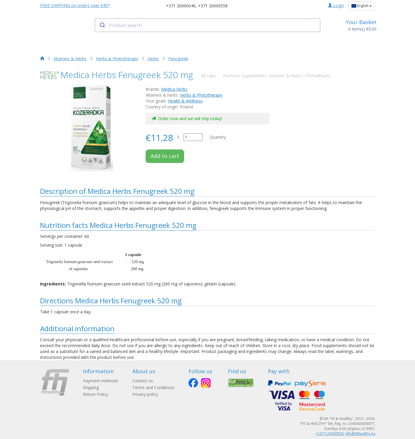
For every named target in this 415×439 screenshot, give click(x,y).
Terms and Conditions (153, 387)
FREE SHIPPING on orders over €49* (75, 5)
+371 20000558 (213, 6)
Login (336, 5)
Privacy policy (145, 394)
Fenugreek (178, 58)
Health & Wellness (185, 101)
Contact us (142, 381)
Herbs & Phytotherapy (117, 58)
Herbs (153, 58)
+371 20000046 (181, 6)
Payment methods (100, 381)
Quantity (218, 137)
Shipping (91, 387)
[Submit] (102, 25)
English (361, 5)
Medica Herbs (174, 89)
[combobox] (207, 25)
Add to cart (165, 155)
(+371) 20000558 (330, 433)
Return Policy (95, 394)
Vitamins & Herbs (70, 58)
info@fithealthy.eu (360, 433)
